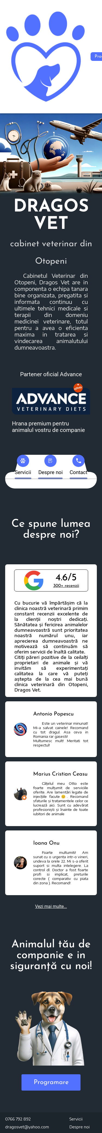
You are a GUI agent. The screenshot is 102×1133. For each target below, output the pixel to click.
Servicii (76, 1119)
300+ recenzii (66, 586)
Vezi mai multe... (51, 906)
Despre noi (79, 1127)
